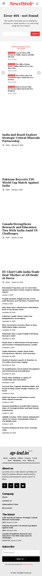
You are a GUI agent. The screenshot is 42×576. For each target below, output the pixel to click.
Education (6, 540)
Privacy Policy (27, 564)
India (4, 522)
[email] (21, 552)
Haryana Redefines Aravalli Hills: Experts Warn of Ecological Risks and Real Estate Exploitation (20, 408)
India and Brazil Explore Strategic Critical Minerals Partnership (21, 138)
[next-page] (39, 73)
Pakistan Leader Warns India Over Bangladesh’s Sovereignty (17, 317)
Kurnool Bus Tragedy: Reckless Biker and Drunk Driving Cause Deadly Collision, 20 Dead (20, 388)
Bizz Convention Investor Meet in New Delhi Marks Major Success (19, 326)
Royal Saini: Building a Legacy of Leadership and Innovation (16, 379)
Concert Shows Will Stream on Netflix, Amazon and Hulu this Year (21, 55)
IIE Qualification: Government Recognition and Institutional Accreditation (21, 370)
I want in (21, 559)
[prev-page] (3, 73)
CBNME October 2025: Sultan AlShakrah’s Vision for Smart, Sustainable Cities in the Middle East (20, 419)
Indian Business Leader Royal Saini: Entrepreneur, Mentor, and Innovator (19, 352)
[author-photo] (3, 145)
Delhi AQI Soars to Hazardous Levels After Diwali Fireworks (18, 398)
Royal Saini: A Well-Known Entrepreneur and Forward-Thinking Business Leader (20, 343)
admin (8, 145)
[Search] (35, 34)
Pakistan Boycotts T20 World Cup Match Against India (20, 182)
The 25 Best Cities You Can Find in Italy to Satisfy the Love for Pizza (20, 77)
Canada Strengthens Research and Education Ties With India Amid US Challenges (20, 228)
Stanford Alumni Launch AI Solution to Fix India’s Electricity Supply (19, 361)
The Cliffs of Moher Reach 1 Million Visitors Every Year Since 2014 (20, 66)
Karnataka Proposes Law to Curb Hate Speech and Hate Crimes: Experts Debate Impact (20, 290)
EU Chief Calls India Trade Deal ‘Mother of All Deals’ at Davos (20, 275)
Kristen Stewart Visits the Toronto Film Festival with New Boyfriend (20, 89)
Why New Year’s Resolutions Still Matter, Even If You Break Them (20, 308)
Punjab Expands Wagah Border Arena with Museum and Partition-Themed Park (20, 300)
